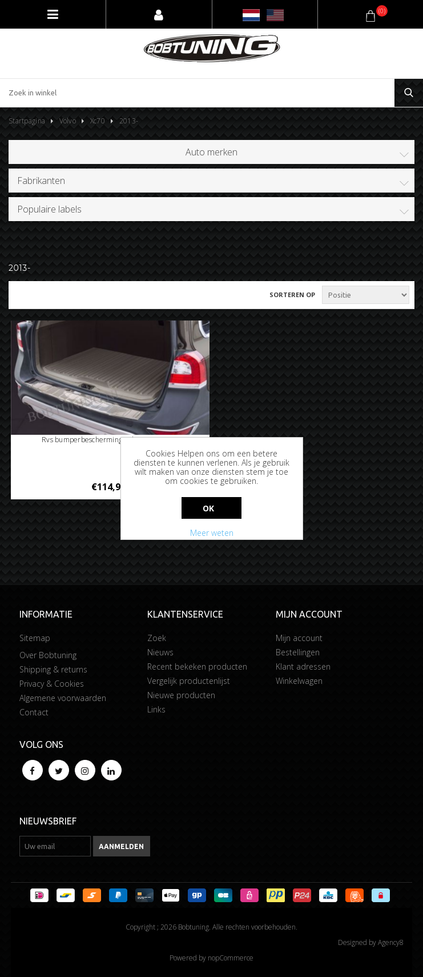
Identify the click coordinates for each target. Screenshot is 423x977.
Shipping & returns (53, 669)
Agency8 (391, 942)
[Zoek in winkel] (197, 93)
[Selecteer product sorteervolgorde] (365, 295)
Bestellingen (298, 652)
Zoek (156, 637)
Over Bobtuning (47, 655)
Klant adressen (303, 666)
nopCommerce (230, 958)
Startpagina (27, 121)
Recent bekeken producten (197, 666)
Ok (209, 508)
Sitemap (34, 637)
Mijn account (299, 637)
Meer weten (211, 532)
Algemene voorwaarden (62, 697)
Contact (34, 712)
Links (156, 709)
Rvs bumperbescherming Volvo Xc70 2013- (110, 440)
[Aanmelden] (55, 846)
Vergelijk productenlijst (188, 680)
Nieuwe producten (181, 695)
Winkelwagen (299, 680)
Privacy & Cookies (51, 683)
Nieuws (160, 652)
